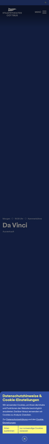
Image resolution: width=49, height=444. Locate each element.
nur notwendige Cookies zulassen (31, 429)
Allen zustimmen (9, 429)
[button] (24, 222)
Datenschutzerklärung (17, 419)
